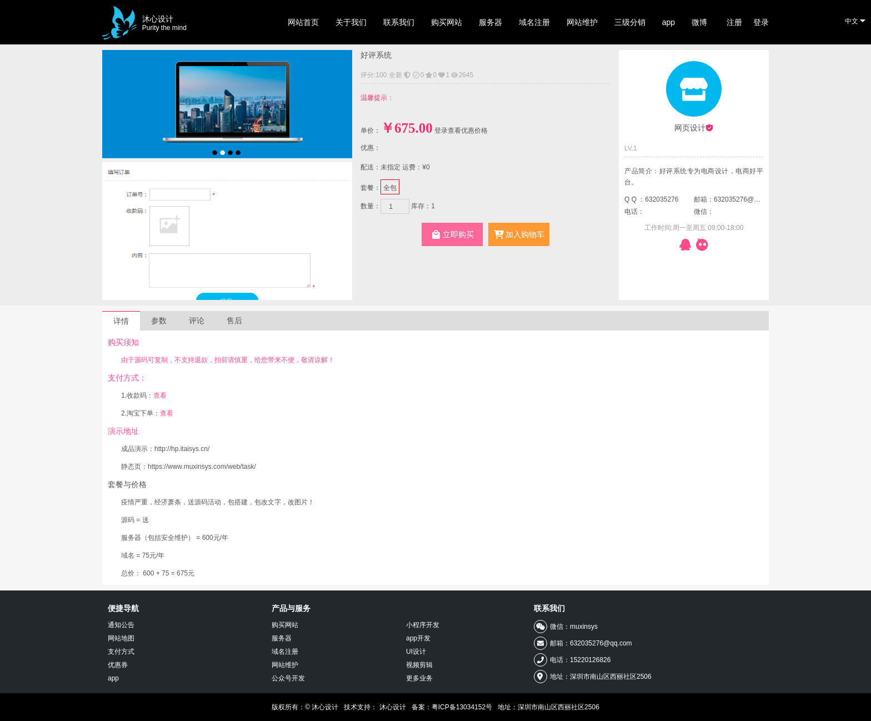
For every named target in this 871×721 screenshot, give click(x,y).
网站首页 (303, 22)
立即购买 (452, 234)
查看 (160, 395)
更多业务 (419, 678)
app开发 (418, 638)
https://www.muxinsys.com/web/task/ (202, 466)
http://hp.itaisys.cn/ (181, 449)
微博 (699, 22)
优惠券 (118, 665)
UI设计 (416, 651)
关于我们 (351, 22)
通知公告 (121, 625)
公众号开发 (288, 678)
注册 (734, 22)
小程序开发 (422, 625)
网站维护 (582, 22)
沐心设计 (164, 23)
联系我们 (398, 22)
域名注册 (534, 22)
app (668, 22)
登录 (761, 22)
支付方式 (121, 651)
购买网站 (446, 22)
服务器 (490, 22)
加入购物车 (519, 234)
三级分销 (629, 22)
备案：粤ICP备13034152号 (452, 707)
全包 (390, 186)
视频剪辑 (419, 665)
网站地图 (121, 638)
